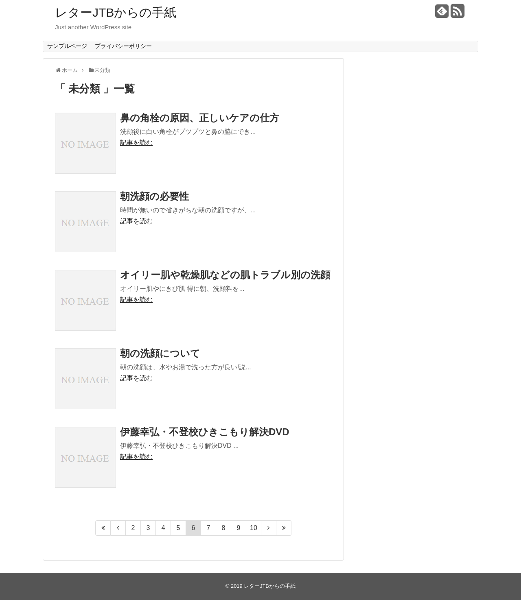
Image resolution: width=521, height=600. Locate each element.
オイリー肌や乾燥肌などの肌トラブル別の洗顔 (225, 274)
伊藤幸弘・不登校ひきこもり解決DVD (204, 431)
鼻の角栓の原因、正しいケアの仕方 (199, 117)
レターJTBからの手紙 (115, 12)
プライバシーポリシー (123, 46)
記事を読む (136, 142)
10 (253, 527)
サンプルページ (67, 46)
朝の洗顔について (160, 353)
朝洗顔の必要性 (154, 196)
